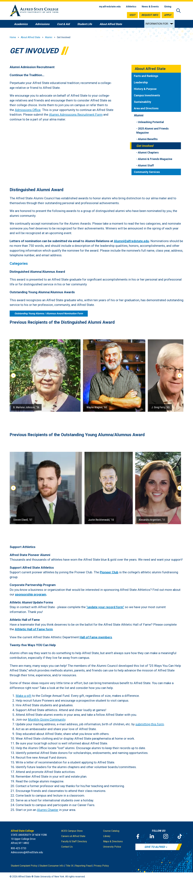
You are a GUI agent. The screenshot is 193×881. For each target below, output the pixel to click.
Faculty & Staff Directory (74, 841)
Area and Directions (146, 108)
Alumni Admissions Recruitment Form (76, 114)
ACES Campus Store (72, 830)
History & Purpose (145, 88)
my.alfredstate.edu (110, 6)
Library (106, 836)
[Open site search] (178, 11)
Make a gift (23, 696)
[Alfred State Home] (34, 11)
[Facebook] (137, 836)
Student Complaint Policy (24, 865)
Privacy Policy (101, 865)
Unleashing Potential (151, 122)
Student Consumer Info (51, 865)
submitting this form (149, 724)
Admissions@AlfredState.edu (27, 852)
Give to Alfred (154, 846)
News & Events (150, 6)
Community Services (147, 172)
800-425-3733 (18, 848)
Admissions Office (28, 110)
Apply (167, 15)
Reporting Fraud (83, 865)
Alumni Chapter (47, 810)
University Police (112, 846)
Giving (167, 6)
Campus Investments (147, 95)
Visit (132, 15)
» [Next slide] (179, 375)
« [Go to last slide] (13, 375)
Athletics (131, 6)
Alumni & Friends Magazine (155, 159)
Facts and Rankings (146, 75)
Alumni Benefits (148, 139)
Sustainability (142, 101)
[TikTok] (179, 836)
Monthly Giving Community (46, 719)
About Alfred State (30, 37)
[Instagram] (165, 836)
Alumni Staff (146, 165)
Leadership (141, 82)
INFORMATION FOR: (157, 23)
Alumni (48, 37)
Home (13, 37)
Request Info (149, 15)
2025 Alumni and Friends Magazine (152, 130)
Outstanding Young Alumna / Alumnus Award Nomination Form (48, 313)
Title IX (69, 865)
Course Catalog (111, 830)
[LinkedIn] (151, 836)
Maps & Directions (113, 841)
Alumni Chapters (148, 152)
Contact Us (67, 846)
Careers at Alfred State (73, 836)
